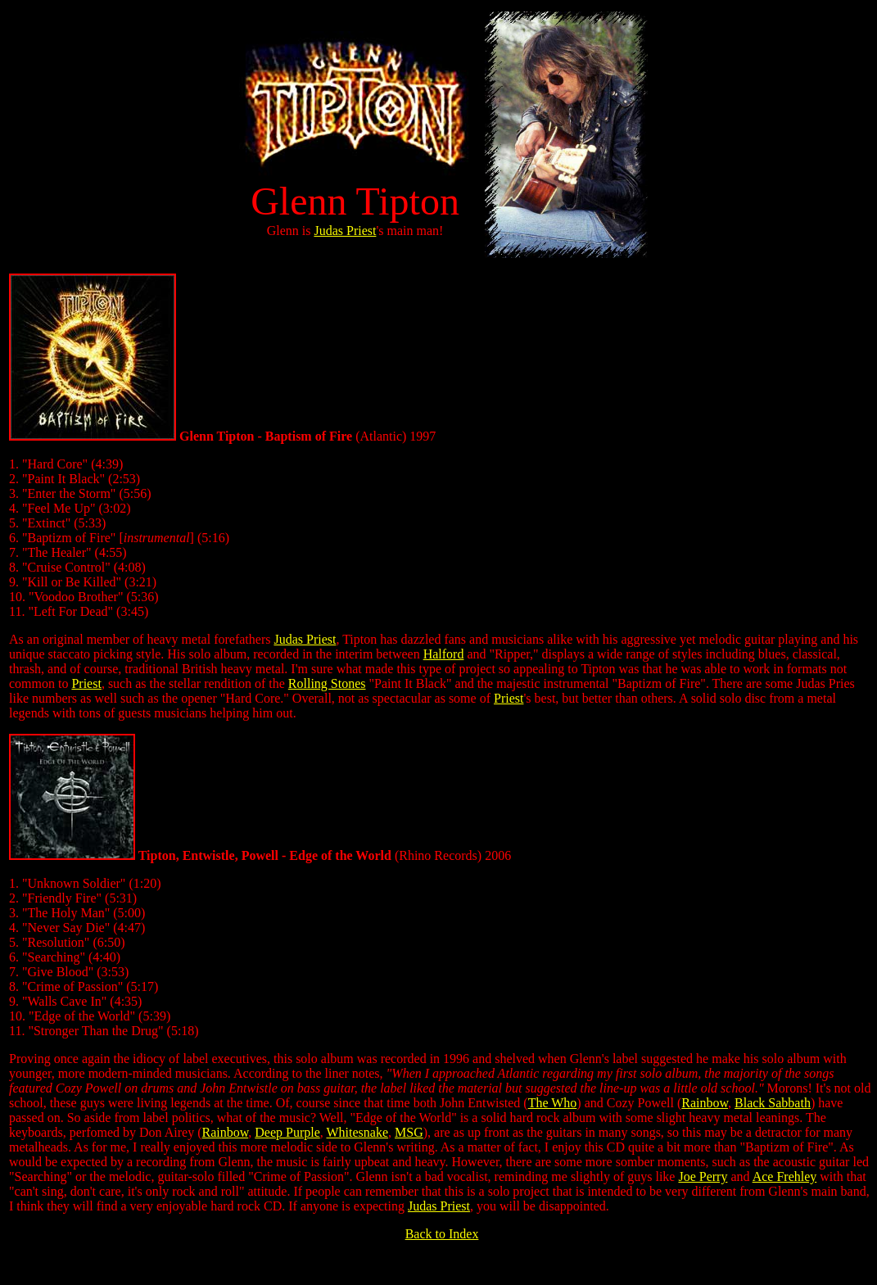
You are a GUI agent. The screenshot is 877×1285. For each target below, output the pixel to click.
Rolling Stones (327, 683)
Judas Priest (345, 231)
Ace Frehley (785, 1176)
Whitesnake (357, 1132)
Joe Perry (702, 1176)
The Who (552, 1103)
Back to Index (442, 1234)
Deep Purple (287, 1132)
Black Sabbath (773, 1103)
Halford (443, 654)
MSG (409, 1132)
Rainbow (704, 1103)
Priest (86, 683)
